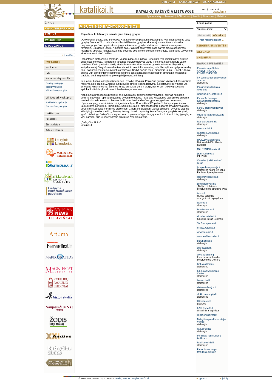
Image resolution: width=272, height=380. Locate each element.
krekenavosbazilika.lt (207, 177)
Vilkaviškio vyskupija (56, 90)
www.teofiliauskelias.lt (208, 236)
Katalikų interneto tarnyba (126, 378)
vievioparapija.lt (205, 232)
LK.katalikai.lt (204, 301)
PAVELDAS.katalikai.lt (208, 140)
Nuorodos (208, 16)
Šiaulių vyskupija (54, 83)
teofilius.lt (202, 202)
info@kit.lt (144, 378)
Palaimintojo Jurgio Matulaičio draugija (207, 350)
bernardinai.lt (203, 280)
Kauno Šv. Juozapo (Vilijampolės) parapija (208, 99)
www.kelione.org (205, 254)
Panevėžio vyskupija (56, 106)
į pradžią (67, 55)
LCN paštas (183, 16)
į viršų (223, 378)
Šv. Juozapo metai (206, 223)
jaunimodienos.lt (205, 153)
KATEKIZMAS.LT (206, 308)
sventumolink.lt (204, 128)
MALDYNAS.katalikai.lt (209, 149)
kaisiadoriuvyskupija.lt (208, 133)
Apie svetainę (154, 16)
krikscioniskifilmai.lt (206, 315)
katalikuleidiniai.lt (205, 342)
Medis (196, 16)
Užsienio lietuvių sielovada (210, 114)
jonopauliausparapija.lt (208, 167)
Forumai (169, 16)
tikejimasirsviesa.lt (206, 184)
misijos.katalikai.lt (206, 227)
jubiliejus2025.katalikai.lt (209, 94)
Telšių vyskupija (54, 87)
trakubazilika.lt (204, 241)
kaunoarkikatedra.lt (207, 121)
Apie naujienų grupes (212, 40)
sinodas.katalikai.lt (206, 216)
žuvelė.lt (201, 193)
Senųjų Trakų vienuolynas (210, 108)
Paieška (221, 16)
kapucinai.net (204, 329)
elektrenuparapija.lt (207, 294)
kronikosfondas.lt (205, 209)
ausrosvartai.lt (204, 248)
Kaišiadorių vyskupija (56, 102)
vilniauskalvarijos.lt (206, 287)
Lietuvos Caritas (205, 264)
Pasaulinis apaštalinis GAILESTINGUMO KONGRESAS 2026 (208, 71)
